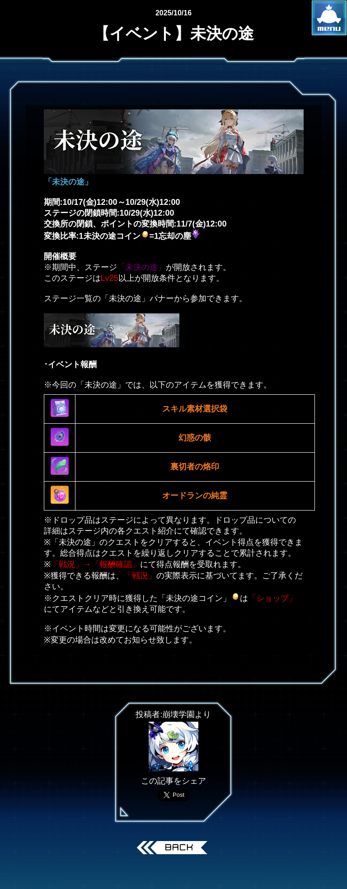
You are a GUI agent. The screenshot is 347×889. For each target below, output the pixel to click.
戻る (174, 848)
